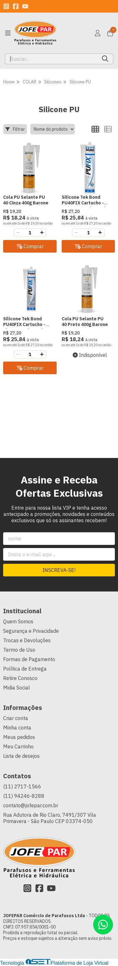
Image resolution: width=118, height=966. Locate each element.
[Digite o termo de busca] (51, 59)
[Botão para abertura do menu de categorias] (8, 33)
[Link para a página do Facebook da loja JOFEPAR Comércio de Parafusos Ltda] (16, 6)
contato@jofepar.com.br (30, 805)
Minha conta (17, 727)
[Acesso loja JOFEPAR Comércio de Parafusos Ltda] (97, 33)
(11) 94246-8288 (23, 796)
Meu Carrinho (18, 746)
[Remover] (18, 233)
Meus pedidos (19, 737)
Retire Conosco (20, 678)
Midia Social (16, 687)
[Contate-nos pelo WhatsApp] (103, 925)
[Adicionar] (42, 233)
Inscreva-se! (59, 570)
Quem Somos (18, 621)
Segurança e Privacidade (31, 631)
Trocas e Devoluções (27, 640)
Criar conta (15, 718)
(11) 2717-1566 (22, 786)
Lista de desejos (21, 756)
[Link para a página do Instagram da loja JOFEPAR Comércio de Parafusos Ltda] (6, 6)
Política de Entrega (25, 669)
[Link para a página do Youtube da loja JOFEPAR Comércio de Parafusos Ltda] (25, 6)
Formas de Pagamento (29, 659)
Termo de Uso (19, 650)
